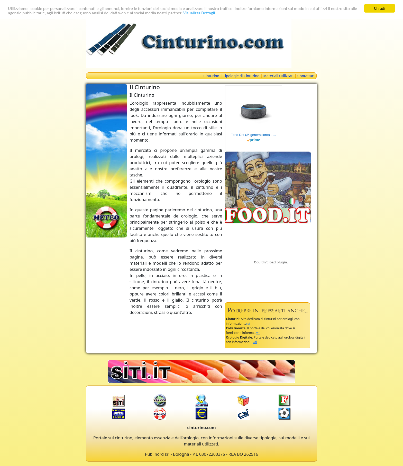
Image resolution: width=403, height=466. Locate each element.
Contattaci (306, 75)
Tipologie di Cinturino (241, 75)
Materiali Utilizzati (278, 75)
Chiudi (379, 8)
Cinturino (211, 75)
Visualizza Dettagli (199, 12)
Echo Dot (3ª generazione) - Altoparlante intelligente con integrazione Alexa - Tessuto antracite (254, 135)
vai (248, 323)
